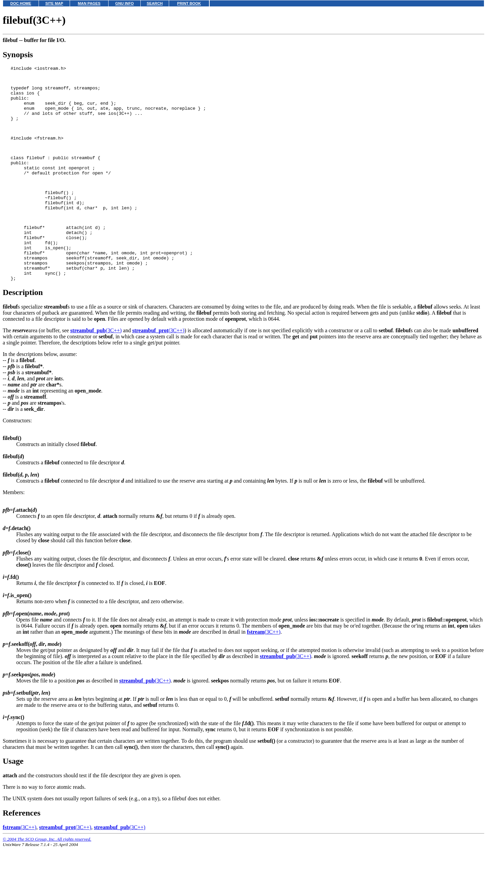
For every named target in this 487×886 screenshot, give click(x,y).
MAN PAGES (89, 3)
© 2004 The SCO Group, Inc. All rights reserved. (47, 877)
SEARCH (155, 3)
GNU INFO (124, 3)
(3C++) (96, 369)
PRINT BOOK (189, 3)
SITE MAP (54, 3)
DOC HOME (20, 3)
